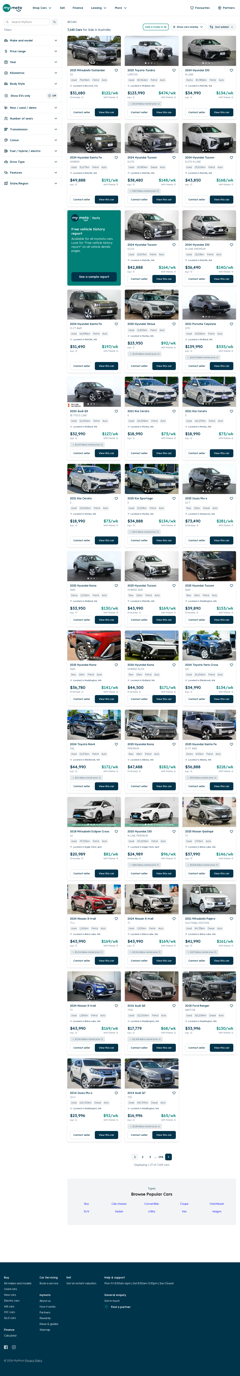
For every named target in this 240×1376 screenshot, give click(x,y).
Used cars (10, 1289)
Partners (45, 1312)
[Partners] (226, 8)
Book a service (49, 1283)
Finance (78, 7)
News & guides (49, 1324)
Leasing (99, 8)
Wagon (216, 1211)
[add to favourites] (116, 70)
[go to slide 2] (91, 63)
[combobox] (27, 22)
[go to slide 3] (94, 63)
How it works (48, 1306)
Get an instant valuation (81, 1283)
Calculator (10, 1335)
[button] (54, 22)
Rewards (45, 1318)
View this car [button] (106, 112)
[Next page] (168, 1157)
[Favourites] (199, 8)
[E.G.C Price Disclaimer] (134, 97)
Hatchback (217, 1203)
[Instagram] (14, 1347)
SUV (86, 1211)
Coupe (184, 1203)
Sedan (119, 1211)
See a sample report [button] (94, 277)
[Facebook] (6, 1347)
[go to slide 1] (88, 63)
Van (184, 1211)
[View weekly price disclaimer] (117, 97)
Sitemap (45, 1329)
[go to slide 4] (97, 63)
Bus (86, 1203)
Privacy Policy (33, 1360)
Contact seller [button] (81, 112)
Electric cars (12, 1300)
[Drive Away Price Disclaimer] (82, 97)
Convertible (151, 1203)
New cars (10, 1294)
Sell (62, 7)
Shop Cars (42, 8)
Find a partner (117, 1307)
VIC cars (9, 1312)
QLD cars (10, 1318)
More (121, 8)
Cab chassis (119, 1203)
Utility (151, 1211)
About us (45, 1300)
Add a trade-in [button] (155, 26)
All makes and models (18, 1283)
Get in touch (112, 1300)
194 (160, 1157)
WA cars (9, 1306)
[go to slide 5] (100, 63)
